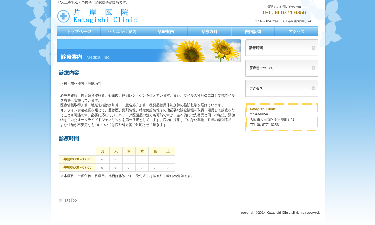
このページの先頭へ (68, 200)
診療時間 (256, 48)
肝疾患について (261, 68)
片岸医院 (119, 16)
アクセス (256, 88)
